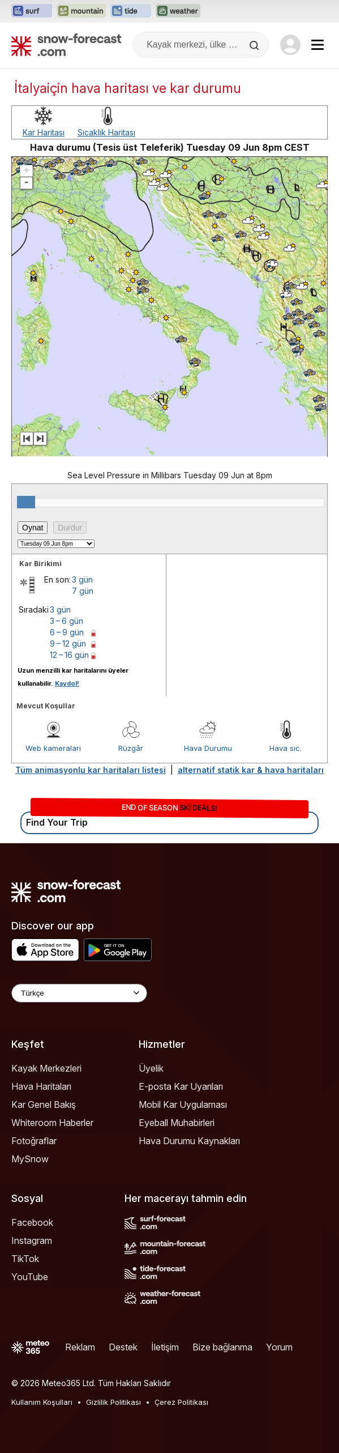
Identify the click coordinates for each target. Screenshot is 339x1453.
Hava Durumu (208, 748)
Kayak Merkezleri (46, 1068)
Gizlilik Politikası (113, 1402)
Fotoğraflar (34, 1140)
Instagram (31, 1240)
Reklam (80, 1347)
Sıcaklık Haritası (106, 132)
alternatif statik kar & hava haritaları (251, 770)
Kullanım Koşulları (41, 1402)
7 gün (82, 591)
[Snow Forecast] (66, 44)
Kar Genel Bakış (43, 1104)
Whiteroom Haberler (52, 1122)
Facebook (32, 1222)
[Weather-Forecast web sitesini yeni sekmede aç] (178, 11)
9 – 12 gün (68, 643)
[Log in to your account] (290, 45)
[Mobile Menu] (317, 45)
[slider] (26, 502)
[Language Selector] (79, 993)
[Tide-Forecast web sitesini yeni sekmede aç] (130, 11)
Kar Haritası (44, 132)
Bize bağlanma (222, 1347)
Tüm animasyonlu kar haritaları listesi (90, 770)
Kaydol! (67, 683)
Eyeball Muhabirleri (176, 1122)
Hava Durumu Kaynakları (189, 1140)
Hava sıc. (285, 748)
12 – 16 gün (69, 655)
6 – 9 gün (67, 632)
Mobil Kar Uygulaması (183, 1104)
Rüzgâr (130, 748)
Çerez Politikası (181, 1402)
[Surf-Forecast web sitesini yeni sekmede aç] (31, 11)
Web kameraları (53, 748)
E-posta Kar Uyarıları (181, 1086)
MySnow (30, 1159)
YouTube (29, 1276)
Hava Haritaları (41, 1086)
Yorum (279, 1347)
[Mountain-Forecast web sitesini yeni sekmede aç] (81, 11)
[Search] (255, 45)
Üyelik (151, 1068)
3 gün (82, 579)
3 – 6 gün (66, 621)
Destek (123, 1347)
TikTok (25, 1258)
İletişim (165, 1347)
